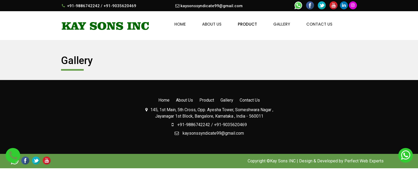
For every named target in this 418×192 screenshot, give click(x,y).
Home (180, 24)
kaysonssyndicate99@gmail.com (211, 5)
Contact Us (319, 24)
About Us (212, 24)
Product (247, 24)
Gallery (281, 24)
